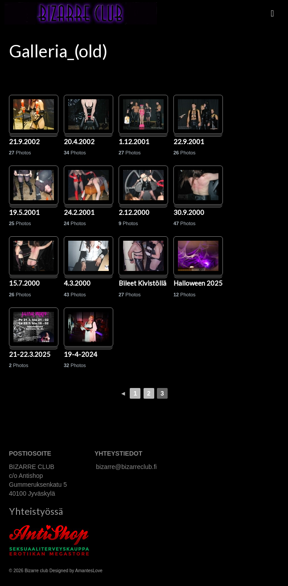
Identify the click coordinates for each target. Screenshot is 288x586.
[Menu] (272, 13)
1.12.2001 (134, 141)
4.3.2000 (77, 283)
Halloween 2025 (197, 283)
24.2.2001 (79, 212)
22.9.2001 (188, 141)
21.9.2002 (24, 141)
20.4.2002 (79, 141)
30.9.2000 (188, 212)
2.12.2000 (134, 212)
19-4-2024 (80, 354)
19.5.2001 (24, 212)
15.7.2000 (24, 283)
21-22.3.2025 (29, 354)
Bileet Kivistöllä (142, 283)
